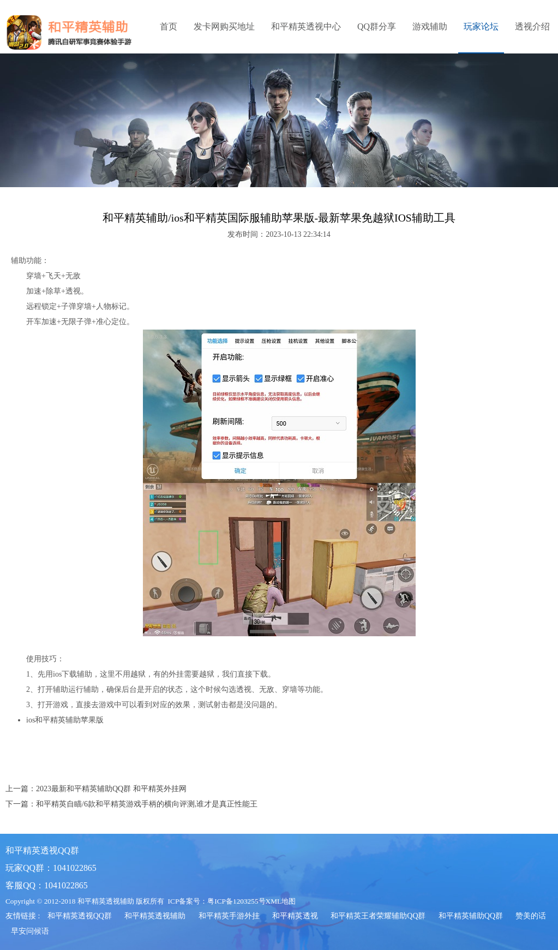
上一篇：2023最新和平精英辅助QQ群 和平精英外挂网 (96, 789)
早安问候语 (30, 931)
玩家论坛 (481, 26)
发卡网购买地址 (224, 26)
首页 (168, 26)
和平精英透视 (295, 916)
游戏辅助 (429, 26)
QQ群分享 (376, 26)
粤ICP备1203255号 (236, 901)
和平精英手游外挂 (229, 916)
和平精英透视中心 (306, 26)
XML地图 (281, 901)
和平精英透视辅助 (154, 916)
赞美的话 (530, 916)
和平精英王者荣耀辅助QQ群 (378, 916)
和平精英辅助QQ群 (471, 916)
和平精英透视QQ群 (79, 916)
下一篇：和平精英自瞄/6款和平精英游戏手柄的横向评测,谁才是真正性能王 (131, 804)
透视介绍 (532, 26)
